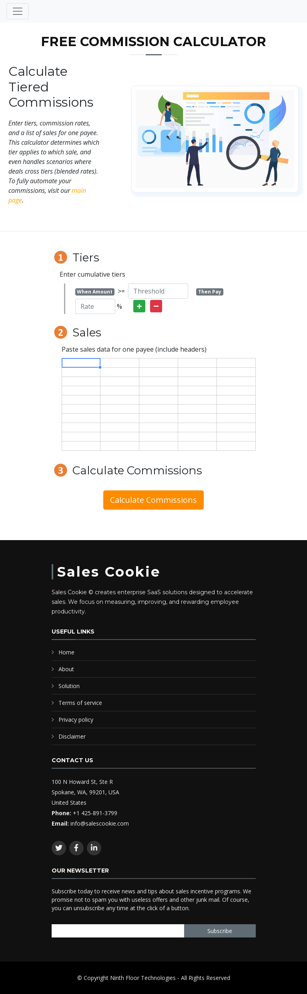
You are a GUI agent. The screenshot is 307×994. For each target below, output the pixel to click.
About (66, 669)
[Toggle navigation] (17, 11)
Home (66, 652)
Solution (69, 686)
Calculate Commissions (153, 499)
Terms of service (80, 703)
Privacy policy (75, 719)
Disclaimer (72, 736)
